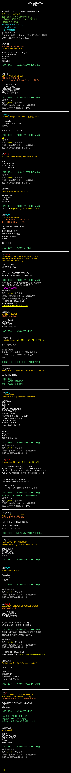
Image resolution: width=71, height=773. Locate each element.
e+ (3, 68)
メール (10, 103)
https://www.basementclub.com (15, 306)
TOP (3, 770)
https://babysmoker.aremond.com (25, 209)
